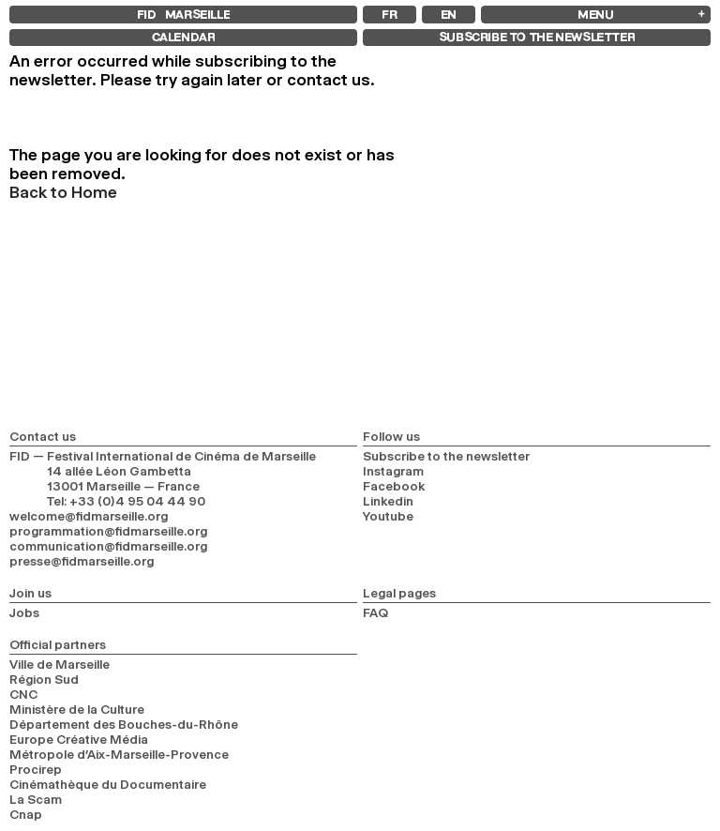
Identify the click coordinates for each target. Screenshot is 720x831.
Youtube (388, 515)
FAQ (375, 612)
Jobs (24, 612)
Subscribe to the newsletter (446, 455)
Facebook (394, 485)
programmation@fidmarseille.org (108, 530)
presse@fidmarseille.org (81, 560)
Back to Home (63, 192)
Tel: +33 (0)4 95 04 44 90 (126, 500)
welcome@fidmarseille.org (88, 515)
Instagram (393, 470)
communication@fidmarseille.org (108, 545)
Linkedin (388, 500)
